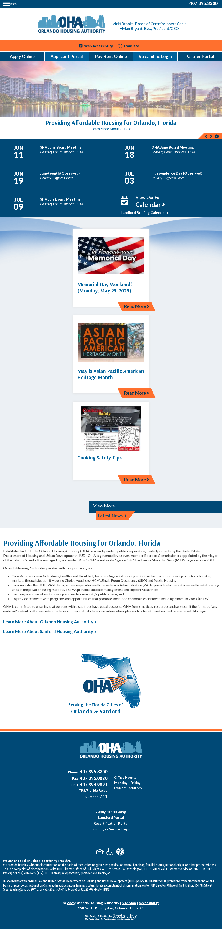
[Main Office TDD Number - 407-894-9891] (93, 785)
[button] (10, 3)
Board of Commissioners (162, 555)
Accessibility (149, 903)
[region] (111, 128)
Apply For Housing (111, 811)
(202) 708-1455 (26, 873)
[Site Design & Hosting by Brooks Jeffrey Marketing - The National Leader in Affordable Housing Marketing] (111, 917)
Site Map (129, 903)
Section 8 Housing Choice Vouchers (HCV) (68, 580)
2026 (71, 903)
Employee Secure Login (111, 829)
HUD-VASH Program (54, 585)
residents (35, 599)
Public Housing (165, 580)
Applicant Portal (67, 56)
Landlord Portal (111, 817)
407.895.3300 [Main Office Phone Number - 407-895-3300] (203, 3)
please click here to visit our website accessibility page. (166, 611)
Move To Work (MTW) (169, 560)
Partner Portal (199, 56)
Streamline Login (155, 56)
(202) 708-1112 (202, 869)
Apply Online (22, 56)
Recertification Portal (111, 823)
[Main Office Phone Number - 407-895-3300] (93, 772)
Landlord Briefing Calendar (144, 212)
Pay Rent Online (111, 56)
